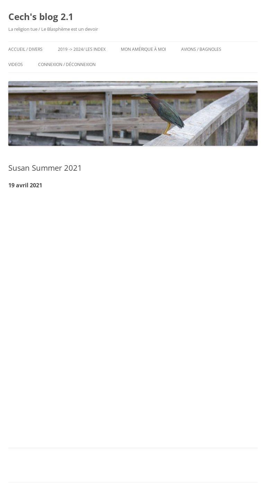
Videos (15, 64)
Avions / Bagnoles (201, 49)
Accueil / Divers (25, 49)
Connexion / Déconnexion (67, 64)
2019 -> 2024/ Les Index (82, 49)
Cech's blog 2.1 (40, 16)
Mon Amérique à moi (143, 49)
